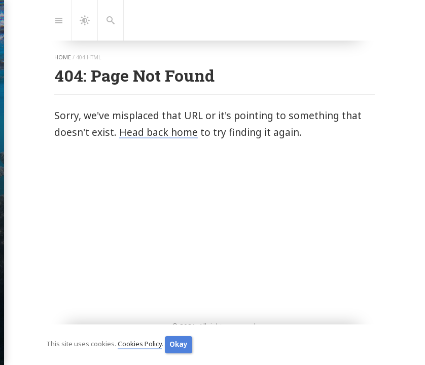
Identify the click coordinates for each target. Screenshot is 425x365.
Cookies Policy (140, 344)
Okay (178, 344)
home (62, 57)
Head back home (158, 132)
